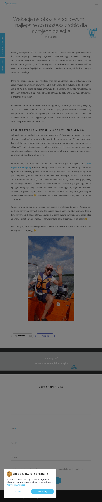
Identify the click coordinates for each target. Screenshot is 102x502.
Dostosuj (18, 491)
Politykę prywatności (16, 485)
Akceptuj (42, 491)
